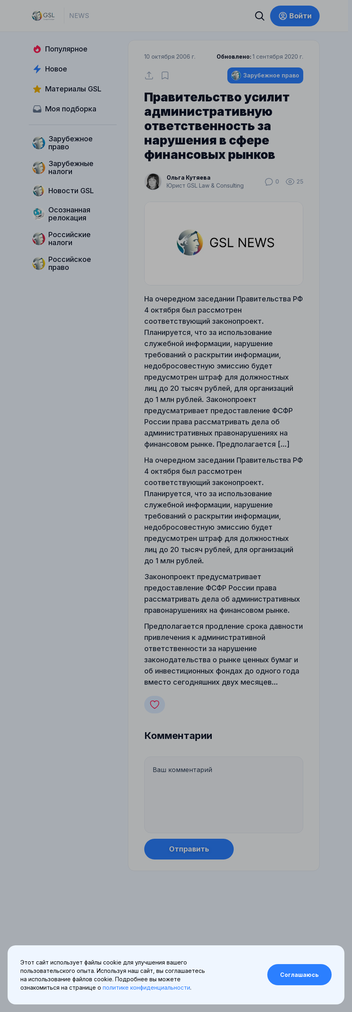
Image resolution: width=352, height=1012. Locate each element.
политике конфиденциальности (146, 987)
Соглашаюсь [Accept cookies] (299, 974)
